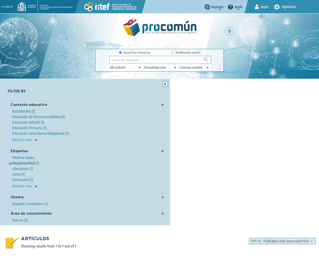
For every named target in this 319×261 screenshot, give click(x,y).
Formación (197, 158)
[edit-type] (125, 67)
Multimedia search (185, 52)
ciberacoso (227, 158)
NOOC (169, 158)
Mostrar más (22, 140)
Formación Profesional (177, 176)
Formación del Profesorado (234, 186)
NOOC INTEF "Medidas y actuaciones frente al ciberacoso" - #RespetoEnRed (164, 117)
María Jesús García (131, 123)
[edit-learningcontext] (194, 67)
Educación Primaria (234, 171)
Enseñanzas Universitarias (194, 186)
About (74, 255)
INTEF (181, 158)
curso (212, 158)
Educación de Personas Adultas (217, 176)
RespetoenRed (249, 158)
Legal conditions (96, 255)
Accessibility (175, 255)
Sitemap (195, 255)
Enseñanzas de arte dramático (272, 181)
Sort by (256, 94)
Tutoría (201, 165)
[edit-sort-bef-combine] (288, 94)
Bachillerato (307, 171)
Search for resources (134, 52)
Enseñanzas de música (200, 181)
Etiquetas (19, 151)
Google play (170, 238)
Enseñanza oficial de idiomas (261, 176)
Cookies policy (151, 255)
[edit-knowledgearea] (160, 67)
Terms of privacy (124, 255)
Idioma (17, 197)
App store (132, 238)
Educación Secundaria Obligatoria (273, 171)
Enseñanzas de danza (234, 181)
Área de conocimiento (31, 214)
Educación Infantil (205, 171)
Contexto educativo (29, 105)
